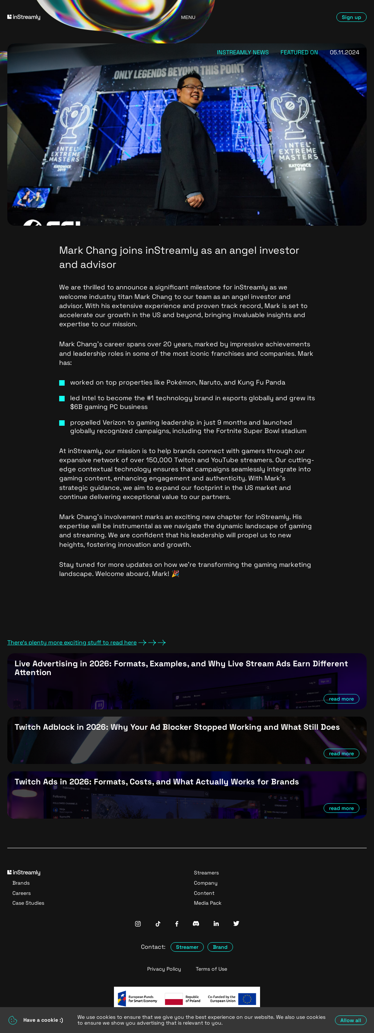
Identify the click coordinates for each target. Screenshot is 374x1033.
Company (206, 883)
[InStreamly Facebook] (176, 924)
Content (204, 893)
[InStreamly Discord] (196, 924)
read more (341, 698)
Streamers (206, 872)
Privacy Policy (164, 969)
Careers (21, 893)
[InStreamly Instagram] (138, 924)
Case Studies (28, 903)
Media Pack (208, 903)
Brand (220, 947)
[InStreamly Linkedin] (216, 924)
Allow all (350, 1020)
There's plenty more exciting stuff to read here (86, 642)
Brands (21, 883)
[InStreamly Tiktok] (158, 924)
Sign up (351, 17)
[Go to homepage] (65, 17)
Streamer (187, 947)
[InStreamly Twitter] (236, 924)
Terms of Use (211, 969)
